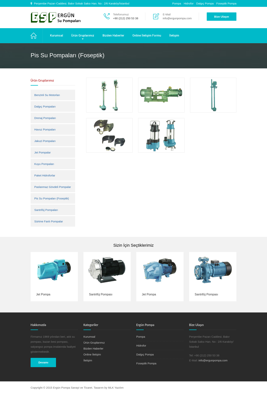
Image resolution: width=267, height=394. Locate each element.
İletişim (174, 35)
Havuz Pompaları (45, 129)
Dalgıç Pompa (205, 3)
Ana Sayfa (37, 35)
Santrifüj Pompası (100, 294)
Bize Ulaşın (221, 16)
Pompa (176, 3)
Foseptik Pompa (226, 3)
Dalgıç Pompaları (45, 106)
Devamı (43, 362)
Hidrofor (189, 3)
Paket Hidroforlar (44, 175)
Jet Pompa (43, 294)
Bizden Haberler (113, 35)
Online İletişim (92, 354)
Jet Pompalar (42, 152)
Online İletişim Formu (146, 35)
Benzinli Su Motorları (47, 95)
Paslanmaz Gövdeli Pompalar (52, 186)
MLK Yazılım (116, 387)
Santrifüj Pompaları (46, 209)
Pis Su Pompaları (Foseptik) (51, 198)
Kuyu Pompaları (44, 163)
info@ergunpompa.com (177, 18)
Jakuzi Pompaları (45, 141)
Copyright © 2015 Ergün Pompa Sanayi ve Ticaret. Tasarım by (69, 387)
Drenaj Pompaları (45, 118)
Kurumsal (56, 35)
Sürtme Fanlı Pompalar (48, 221)
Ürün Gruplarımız (82, 35)
